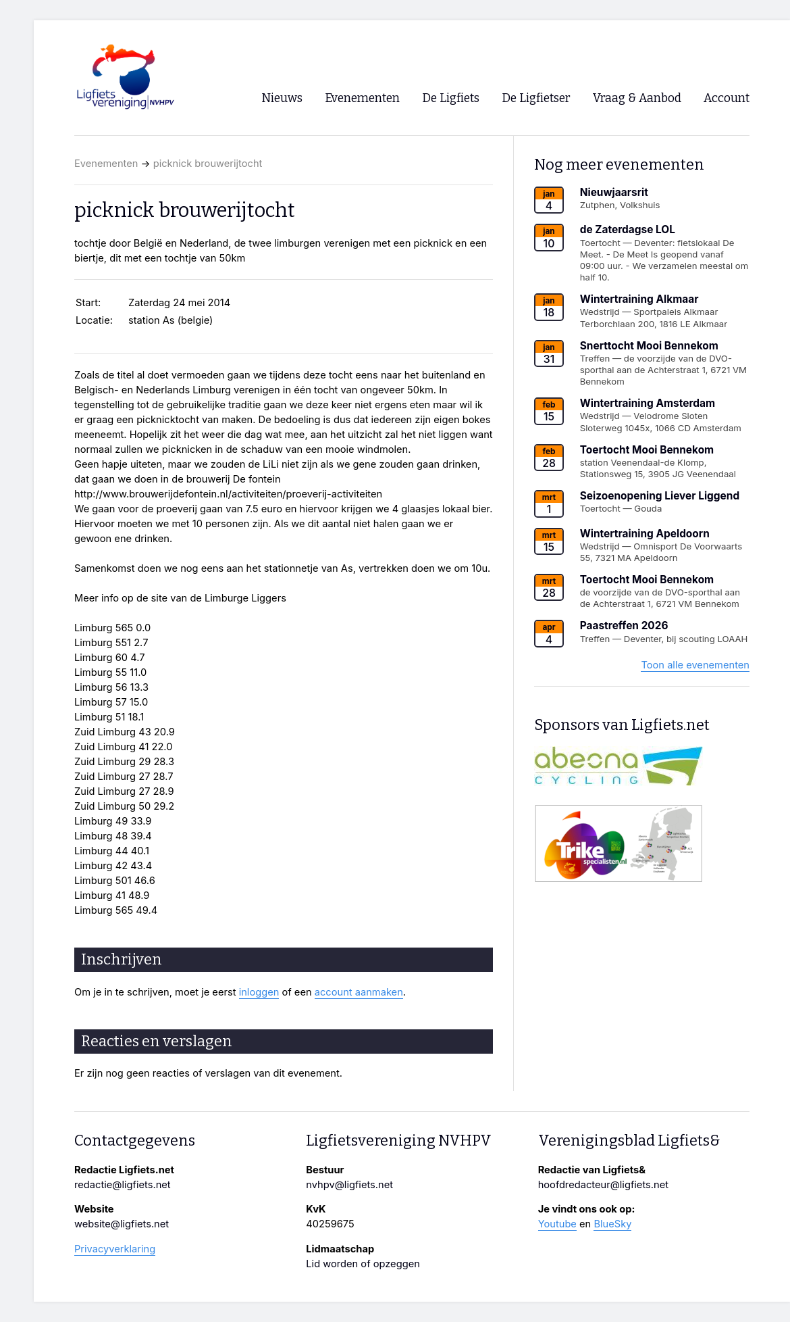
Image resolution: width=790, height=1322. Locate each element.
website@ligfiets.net (121, 1224)
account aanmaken (359, 992)
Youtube (557, 1224)
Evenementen (106, 163)
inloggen (259, 992)
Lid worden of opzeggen (363, 1264)
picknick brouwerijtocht (208, 163)
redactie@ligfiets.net (122, 1185)
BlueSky (612, 1224)
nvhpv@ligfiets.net (349, 1185)
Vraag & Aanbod (637, 98)
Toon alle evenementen (695, 665)
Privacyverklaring (114, 1249)
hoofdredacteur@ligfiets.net (603, 1185)
